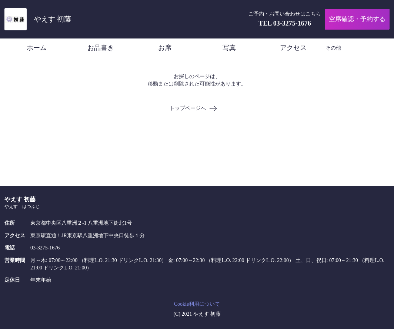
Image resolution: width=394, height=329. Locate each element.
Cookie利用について (197, 304)
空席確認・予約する (357, 19)
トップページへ (188, 108)
